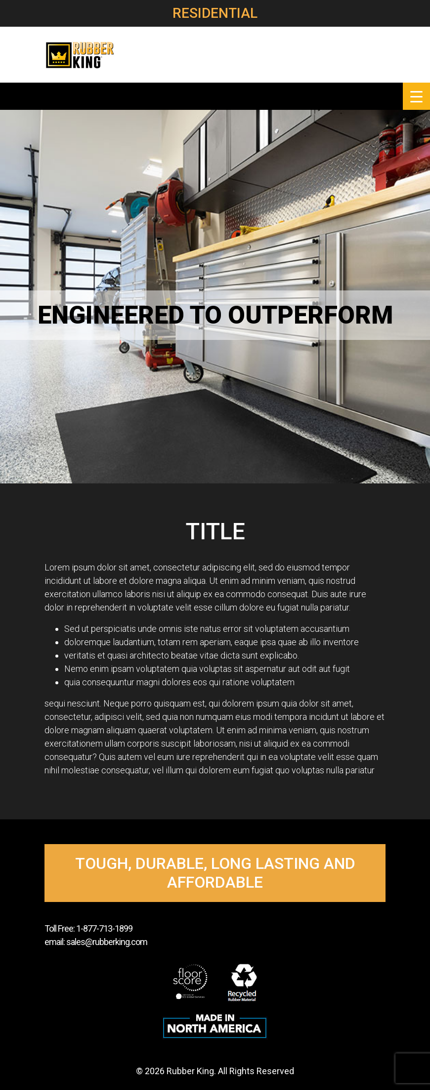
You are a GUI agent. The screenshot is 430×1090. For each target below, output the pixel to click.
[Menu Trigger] (416, 96)
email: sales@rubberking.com (95, 942)
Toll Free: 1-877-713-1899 (88, 928)
